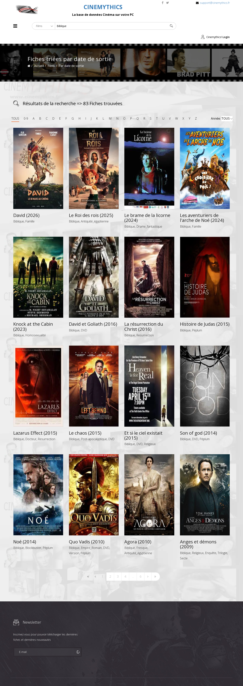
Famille (30, 210)
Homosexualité (35, 324)
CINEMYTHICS (103, 7)
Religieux (150, 433)
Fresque (142, 537)
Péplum (197, 319)
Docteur (30, 428)
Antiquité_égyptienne (95, 210)
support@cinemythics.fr (215, 3)
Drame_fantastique (149, 215)
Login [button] (226, 26)
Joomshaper (154, 676)
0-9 (26, 107)
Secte (184, 547)
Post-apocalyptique (94, 428)
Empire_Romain (91, 537)
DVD (84, 319)
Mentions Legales (58, 676)
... (133, 565)
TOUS (15, 107)
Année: (222, 107)
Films (25, 676)
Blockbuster (33, 537)
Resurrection (145, 324)
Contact (78, 676)
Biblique (18, 210)
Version (74, 542)
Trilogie (222, 542)
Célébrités (38, 676)
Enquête (210, 542)
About (14, 676)
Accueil (39, 55)
